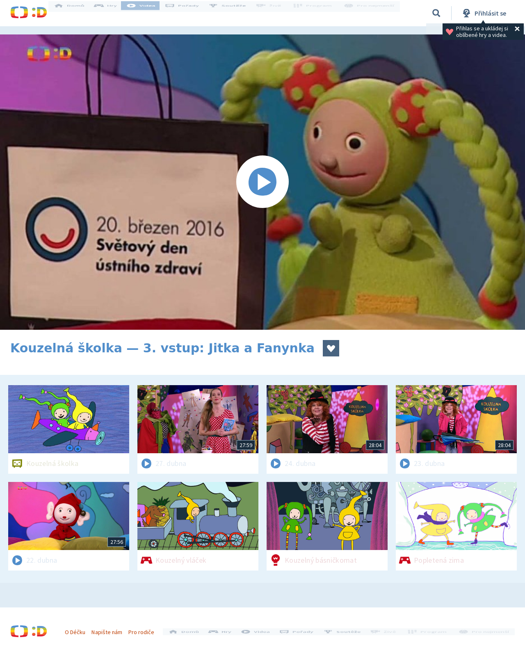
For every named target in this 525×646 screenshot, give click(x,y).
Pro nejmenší (370, 13)
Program (316, 13)
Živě (275, 13)
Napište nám (110, 628)
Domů (76, 13)
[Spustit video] (262, 182)
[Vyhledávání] (436, 13)
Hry (112, 13)
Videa (148, 13)
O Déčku (78, 628)
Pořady (189, 13)
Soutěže (234, 13)
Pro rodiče (145, 628)
